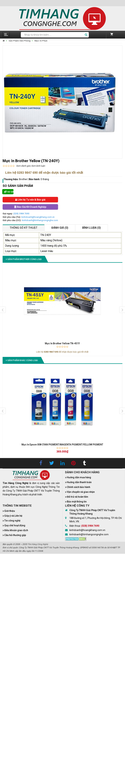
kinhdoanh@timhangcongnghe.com (40, 220)
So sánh (9, 191)
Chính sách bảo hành (78, 487)
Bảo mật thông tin (77, 501)
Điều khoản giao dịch (16, 530)
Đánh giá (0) (59, 227)
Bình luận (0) (91, 227)
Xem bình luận (38, 166)
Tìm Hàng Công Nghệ (38, 544)
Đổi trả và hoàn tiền (77, 496)
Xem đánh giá (23, 166)
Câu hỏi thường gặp (15, 535)
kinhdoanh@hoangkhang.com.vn (38, 217)
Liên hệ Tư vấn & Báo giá (30, 199)
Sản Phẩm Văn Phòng (19, 40)
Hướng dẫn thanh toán (79, 482)
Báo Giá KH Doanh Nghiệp (30, 207)
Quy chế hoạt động (14, 525)
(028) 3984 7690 (21, 213)
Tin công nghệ (12, 520)
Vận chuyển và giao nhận (81, 492)
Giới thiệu (9, 511)
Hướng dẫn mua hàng (79, 477)
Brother (23, 179)
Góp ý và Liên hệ (13, 515)
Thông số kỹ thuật (23, 227)
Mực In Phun (40, 40)
